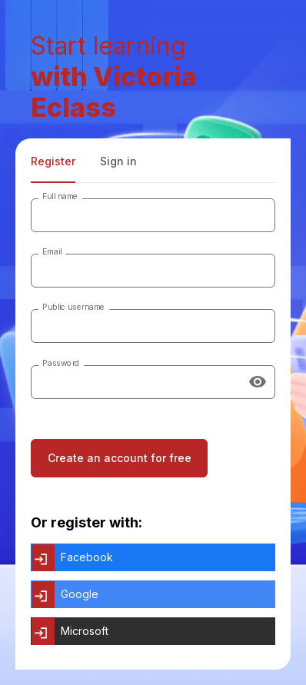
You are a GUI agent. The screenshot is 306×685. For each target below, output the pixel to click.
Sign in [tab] (118, 161)
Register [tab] (53, 161)
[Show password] (257, 382)
